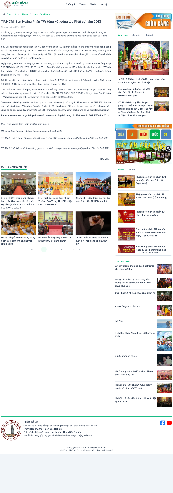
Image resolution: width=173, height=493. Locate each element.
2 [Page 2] (50, 249)
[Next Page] (73, 249)
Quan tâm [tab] (122, 35)
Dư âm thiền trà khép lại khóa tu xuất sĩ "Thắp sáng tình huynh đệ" (92, 240)
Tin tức (83, 4)
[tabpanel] (143, 80)
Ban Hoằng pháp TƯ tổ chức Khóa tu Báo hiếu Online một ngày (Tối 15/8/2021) (151, 232)
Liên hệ (103, 4)
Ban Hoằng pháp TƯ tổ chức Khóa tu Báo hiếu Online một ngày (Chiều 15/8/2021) (151, 249)
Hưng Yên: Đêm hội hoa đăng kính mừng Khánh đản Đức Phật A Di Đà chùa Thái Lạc (133, 282)
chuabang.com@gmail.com (78, 435)
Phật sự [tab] (149, 35)
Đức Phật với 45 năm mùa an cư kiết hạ (135, 293)
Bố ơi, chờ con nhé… (126, 356)
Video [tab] (120, 169)
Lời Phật (119, 321)
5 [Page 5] (67, 249)
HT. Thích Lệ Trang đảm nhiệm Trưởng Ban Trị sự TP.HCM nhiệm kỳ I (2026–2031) (55, 201)
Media (93, 4)
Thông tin (71, 4)
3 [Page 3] (55, 249)
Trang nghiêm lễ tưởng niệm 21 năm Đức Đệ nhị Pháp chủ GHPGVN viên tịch (134, 92)
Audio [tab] (132, 169)
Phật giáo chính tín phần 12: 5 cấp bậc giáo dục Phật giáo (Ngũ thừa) (151, 180)
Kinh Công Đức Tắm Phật (128, 306)
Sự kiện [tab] (136, 35)
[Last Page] (79, 249)
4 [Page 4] (62, 249)
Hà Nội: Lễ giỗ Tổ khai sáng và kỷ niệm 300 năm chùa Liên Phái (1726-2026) (18, 240)
